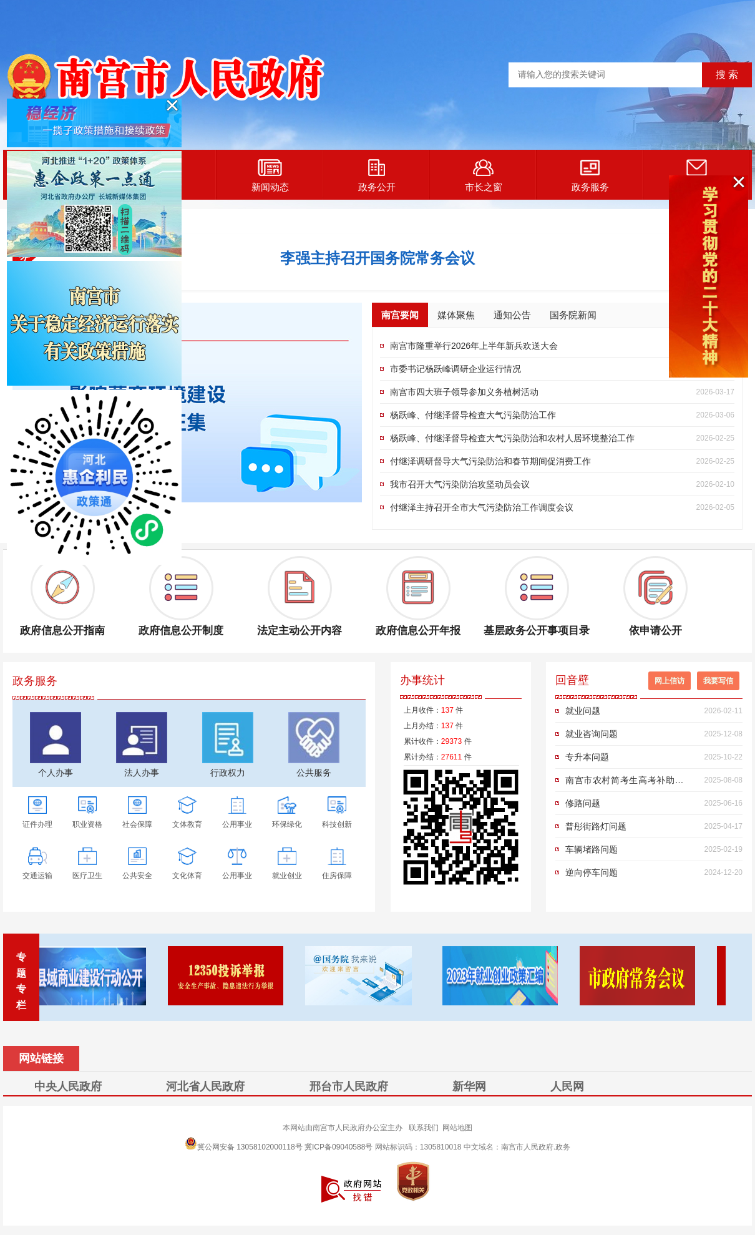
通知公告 (512, 315)
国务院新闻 (573, 315)
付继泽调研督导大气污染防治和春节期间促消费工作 (490, 461)
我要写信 (718, 680)
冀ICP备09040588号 (338, 1147)
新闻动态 (270, 175)
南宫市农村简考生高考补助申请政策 (629, 783)
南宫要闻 (400, 315)
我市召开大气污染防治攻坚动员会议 (460, 484)
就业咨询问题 (591, 734)
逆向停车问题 (591, 872)
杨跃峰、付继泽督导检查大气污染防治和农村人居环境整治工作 (512, 438)
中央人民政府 (68, 1086)
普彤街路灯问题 (595, 826)
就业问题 (582, 711)
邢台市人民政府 (348, 1086)
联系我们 (424, 1127)
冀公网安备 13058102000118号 (244, 1143)
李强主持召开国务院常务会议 (377, 258)
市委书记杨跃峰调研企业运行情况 (455, 369)
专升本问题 (587, 757)
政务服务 (590, 175)
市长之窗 (483, 175)
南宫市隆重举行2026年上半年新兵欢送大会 (474, 346)
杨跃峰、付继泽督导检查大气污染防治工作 (473, 415)
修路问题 (582, 803)
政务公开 (377, 175)
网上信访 (669, 680)
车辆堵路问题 (591, 849)
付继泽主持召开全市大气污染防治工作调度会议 (481, 507)
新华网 (469, 1086)
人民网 (567, 1086)
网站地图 (457, 1127)
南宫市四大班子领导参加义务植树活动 (464, 392)
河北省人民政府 (205, 1086)
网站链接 (41, 1058)
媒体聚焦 (456, 315)
